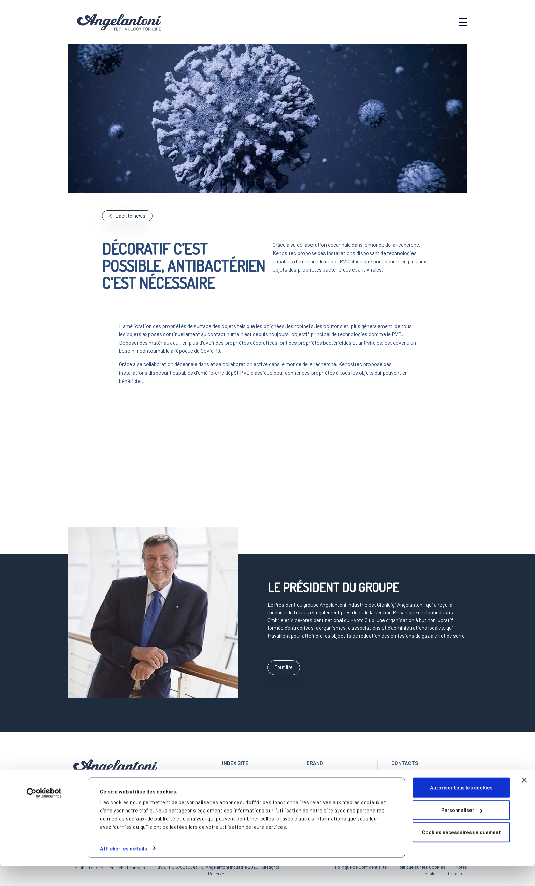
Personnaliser (461, 830)
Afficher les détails (123, 869)
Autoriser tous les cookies (461, 808)
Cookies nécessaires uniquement (461, 853)
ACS (311, 778)
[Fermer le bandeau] (524, 800)
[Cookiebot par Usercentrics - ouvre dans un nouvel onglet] (44, 813)
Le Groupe (233, 786)
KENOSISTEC (322, 786)
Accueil (230, 778)
